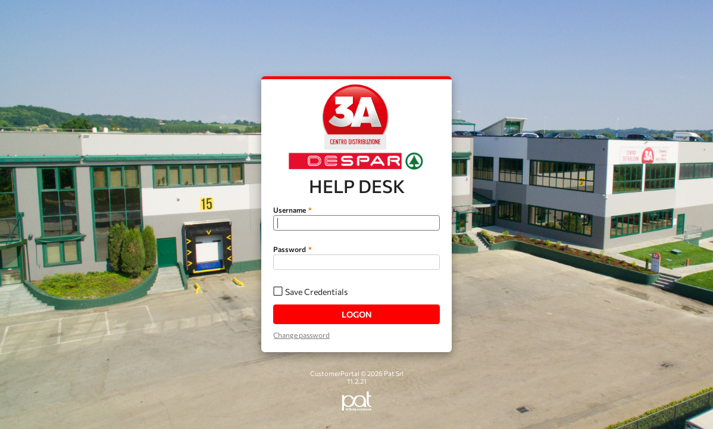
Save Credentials (316, 292)
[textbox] (356, 223)
